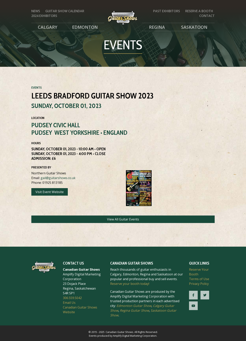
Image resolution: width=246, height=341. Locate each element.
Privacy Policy (199, 284)
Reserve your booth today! (129, 284)
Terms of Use (199, 279)
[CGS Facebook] (193, 295)
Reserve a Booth (199, 11)
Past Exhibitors (166, 11)
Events (36, 87)
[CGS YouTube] (193, 305)
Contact (207, 16)
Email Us (69, 302)
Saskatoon (194, 27)
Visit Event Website (49, 192)
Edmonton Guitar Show (133, 306)
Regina (157, 27)
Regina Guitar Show (134, 310)
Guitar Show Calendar (64, 11)
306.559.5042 (72, 298)
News (35, 11)
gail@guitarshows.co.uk (58, 178)
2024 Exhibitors (44, 16)
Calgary (47, 27)
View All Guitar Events (123, 219)
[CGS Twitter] (204, 295)
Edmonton (85, 27)
